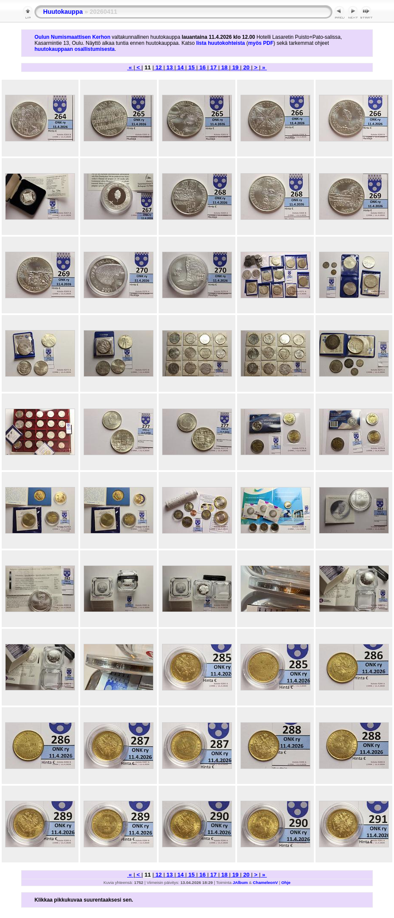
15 (191, 67)
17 (213, 67)
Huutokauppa (63, 11)
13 (169, 67)
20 (246, 67)
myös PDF (261, 43)
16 (202, 67)
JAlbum (240, 882)
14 (180, 67)
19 (235, 67)
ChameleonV (265, 882)
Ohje (286, 882)
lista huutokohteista (220, 43)
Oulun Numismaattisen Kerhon (72, 37)
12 (158, 67)
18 (224, 67)
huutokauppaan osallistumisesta (74, 49)
